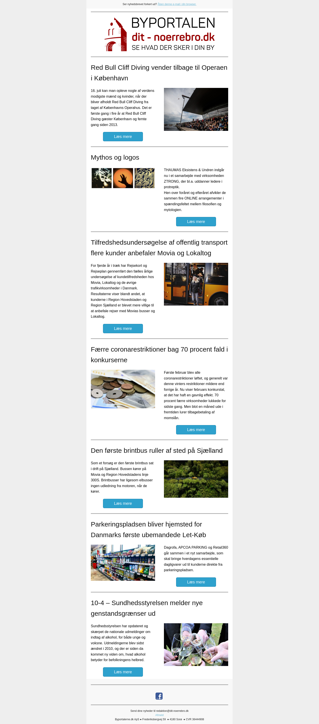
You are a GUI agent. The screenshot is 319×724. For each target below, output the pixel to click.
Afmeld (159, 715)
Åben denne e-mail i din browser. (177, 4)
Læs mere (123, 136)
